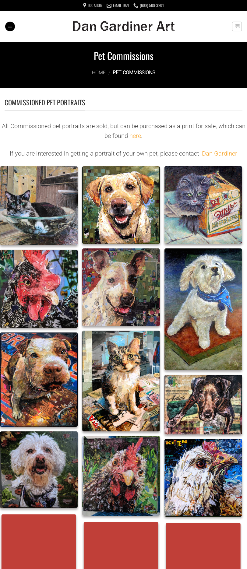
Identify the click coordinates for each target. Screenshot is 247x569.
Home (99, 73)
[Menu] (10, 27)
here (135, 135)
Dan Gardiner (219, 153)
